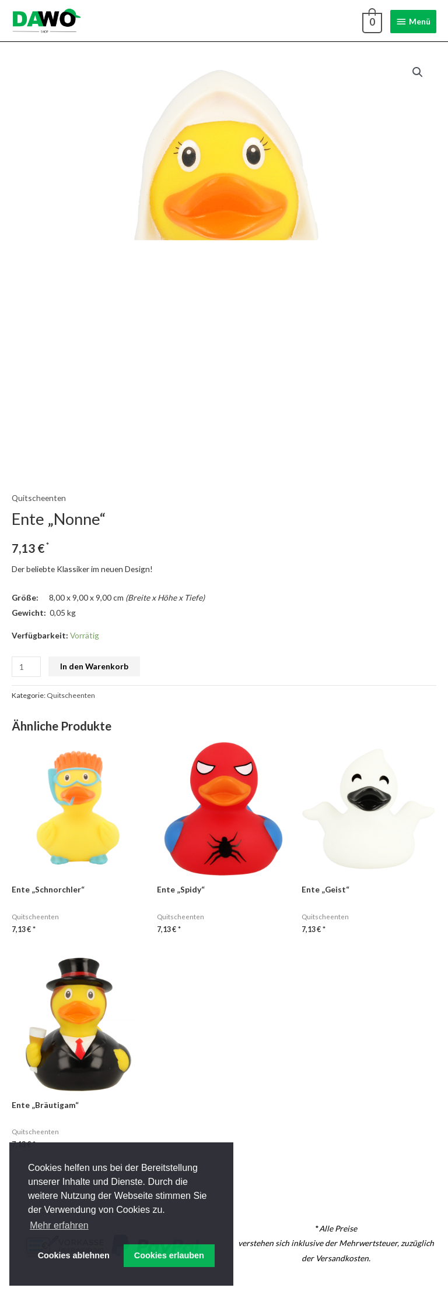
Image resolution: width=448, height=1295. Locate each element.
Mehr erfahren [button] (59, 1225)
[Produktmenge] (26, 667)
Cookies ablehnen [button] (74, 1255)
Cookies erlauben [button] (169, 1255)
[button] (417, 72)
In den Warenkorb (94, 666)
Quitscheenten (39, 498)
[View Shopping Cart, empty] (371, 21)
